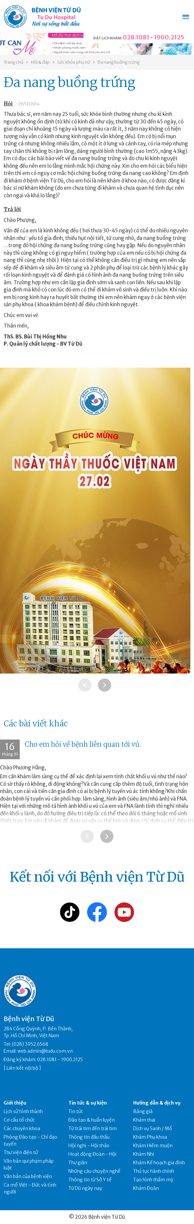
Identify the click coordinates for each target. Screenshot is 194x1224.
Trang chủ (13, 62)
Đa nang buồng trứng (119, 62)
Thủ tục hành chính (153, 1171)
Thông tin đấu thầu (88, 1137)
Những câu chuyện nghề (94, 1171)
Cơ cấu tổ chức (19, 1120)
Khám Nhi (143, 1154)
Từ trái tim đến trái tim (92, 1128)
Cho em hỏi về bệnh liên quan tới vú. (83, 744)
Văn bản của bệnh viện (28, 1176)
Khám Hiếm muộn (153, 1146)
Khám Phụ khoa (150, 1137)
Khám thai (144, 1120)
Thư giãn (77, 1163)
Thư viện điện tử (21, 1152)
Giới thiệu (15, 1103)
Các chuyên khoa (22, 1128)
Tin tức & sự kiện (87, 1103)
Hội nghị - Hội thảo (88, 1146)
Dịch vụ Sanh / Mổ (152, 1128)
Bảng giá (143, 1111)
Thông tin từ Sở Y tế (89, 1180)
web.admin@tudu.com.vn (45, 1051)
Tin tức (75, 1111)
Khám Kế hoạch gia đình (159, 1163)
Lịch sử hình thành (23, 1111)
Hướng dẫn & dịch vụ (157, 1103)
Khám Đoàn (146, 1188)
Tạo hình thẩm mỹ (153, 1180)
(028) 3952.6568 (30, 1044)
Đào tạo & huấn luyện (91, 1120)
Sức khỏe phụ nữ (73, 62)
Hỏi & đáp (40, 62)
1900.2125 (169, 37)
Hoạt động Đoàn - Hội (92, 1154)
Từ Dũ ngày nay (85, 1188)
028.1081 (136, 37)
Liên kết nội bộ (22, 1068)
